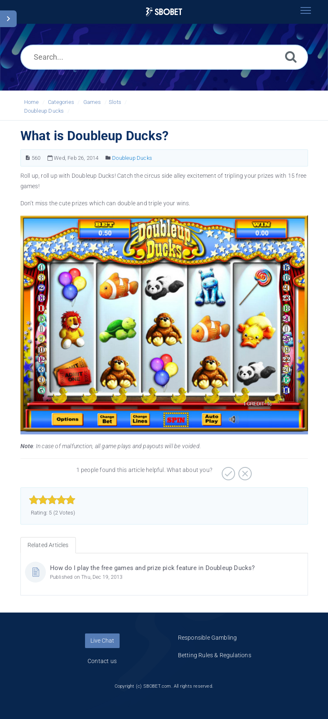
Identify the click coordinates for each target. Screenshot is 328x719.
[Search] (291, 56)
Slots (115, 102)
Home (31, 102)
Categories (61, 102)
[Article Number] (27, 158)
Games (92, 102)
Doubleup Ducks (44, 111)
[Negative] (244, 471)
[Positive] (227, 471)
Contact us (102, 661)
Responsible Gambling (207, 637)
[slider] (52, 500)
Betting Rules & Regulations (214, 655)
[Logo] (164, 12)
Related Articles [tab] (48, 545)
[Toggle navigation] (306, 10)
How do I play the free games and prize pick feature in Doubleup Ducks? (152, 568)
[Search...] (164, 57)
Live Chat (102, 640)
